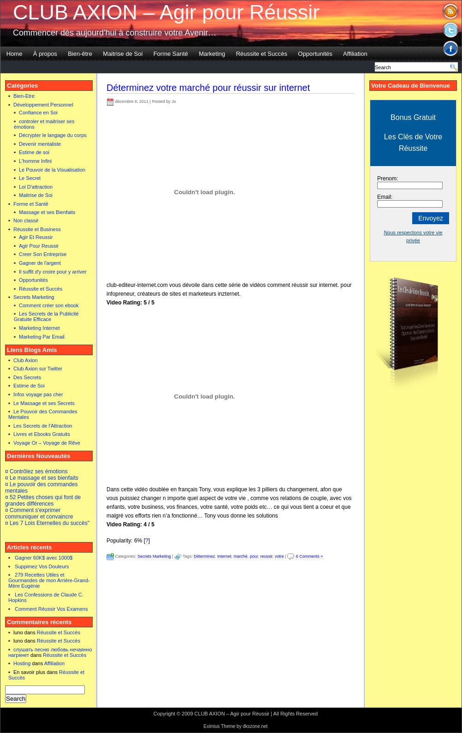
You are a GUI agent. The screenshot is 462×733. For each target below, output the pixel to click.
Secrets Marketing (33, 297)
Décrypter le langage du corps (53, 135)
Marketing (212, 53)
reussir (266, 556)
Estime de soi (34, 152)
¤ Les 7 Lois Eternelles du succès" (47, 523)
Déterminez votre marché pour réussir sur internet (208, 88)
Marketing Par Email (42, 337)
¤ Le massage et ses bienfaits (41, 478)
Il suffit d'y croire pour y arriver (53, 271)
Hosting (21, 663)
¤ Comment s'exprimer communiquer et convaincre (39, 513)
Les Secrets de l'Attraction (42, 426)
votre (279, 556)
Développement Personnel (43, 104)
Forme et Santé (30, 204)
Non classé (25, 220)
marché (241, 556)
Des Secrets (27, 377)
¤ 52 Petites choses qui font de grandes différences (43, 500)
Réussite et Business (37, 229)
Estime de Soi (29, 385)
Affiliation (355, 53)
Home (14, 53)
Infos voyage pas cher (38, 394)
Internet (224, 556)
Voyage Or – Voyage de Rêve (46, 443)
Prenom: (387, 178)
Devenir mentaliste (40, 144)
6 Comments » (309, 556)
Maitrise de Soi (122, 53)
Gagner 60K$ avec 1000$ (43, 557)
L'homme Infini (35, 161)
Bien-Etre (24, 96)
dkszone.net (255, 726)
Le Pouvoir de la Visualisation (52, 170)
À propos (45, 53)
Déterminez (204, 556)
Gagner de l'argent (40, 263)
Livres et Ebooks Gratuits (41, 434)
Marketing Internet (39, 328)
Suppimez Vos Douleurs (42, 566)
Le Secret (30, 178)
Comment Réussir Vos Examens (51, 609)
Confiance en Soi (38, 112)
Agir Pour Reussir (39, 246)
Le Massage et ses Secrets (44, 403)
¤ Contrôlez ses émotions (36, 471)
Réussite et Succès (261, 53)
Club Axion (25, 360)
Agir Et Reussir (36, 237)
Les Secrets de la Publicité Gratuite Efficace (46, 316)
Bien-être (80, 53)
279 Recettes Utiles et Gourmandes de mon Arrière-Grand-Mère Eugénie (49, 580)
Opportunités (315, 53)
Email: (384, 197)
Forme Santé (171, 53)
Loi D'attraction (36, 187)
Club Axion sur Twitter (37, 368)
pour (254, 556)
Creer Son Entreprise (42, 254)
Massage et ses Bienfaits (47, 212)
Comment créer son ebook (49, 305)
